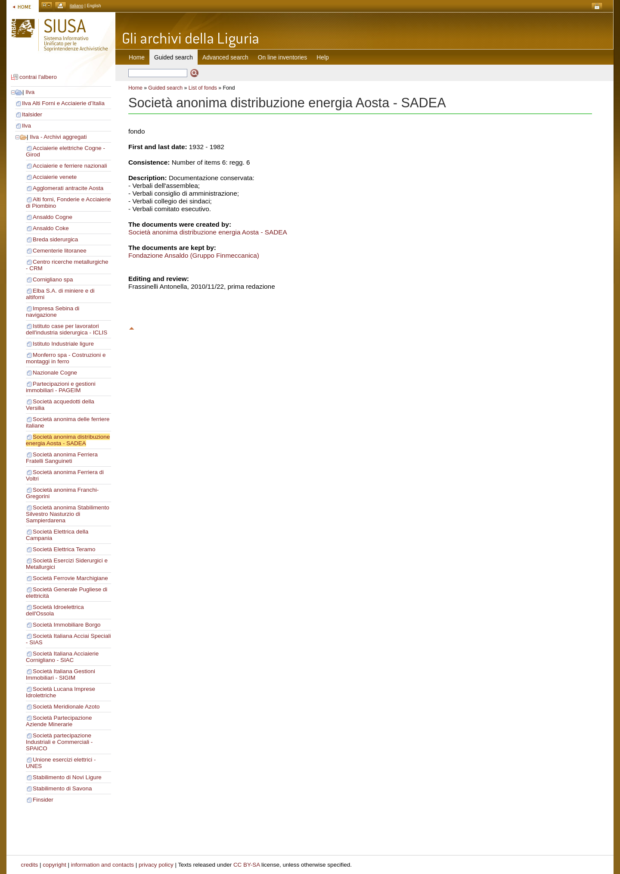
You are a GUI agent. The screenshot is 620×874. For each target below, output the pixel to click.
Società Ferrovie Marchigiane (70, 578)
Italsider (32, 114)
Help (322, 57)
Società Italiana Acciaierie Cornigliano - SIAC (62, 656)
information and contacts (102, 865)
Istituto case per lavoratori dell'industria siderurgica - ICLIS (66, 329)
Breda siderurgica (55, 239)
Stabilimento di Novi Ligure (67, 777)
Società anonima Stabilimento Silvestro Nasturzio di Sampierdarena (67, 514)
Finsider (43, 799)
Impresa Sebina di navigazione (52, 311)
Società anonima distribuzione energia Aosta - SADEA (68, 440)
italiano (77, 5)
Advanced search (225, 57)
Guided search (165, 88)
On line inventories (282, 57)
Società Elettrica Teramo (64, 549)
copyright (54, 865)
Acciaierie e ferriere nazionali (70, 165)
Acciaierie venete (55, 177)
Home (137, 57)
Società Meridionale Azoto (66, 706)
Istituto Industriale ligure (63, 343)
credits (29, 865)
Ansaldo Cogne (52, 217)
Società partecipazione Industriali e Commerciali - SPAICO (59, 742)
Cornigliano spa (53, 279)
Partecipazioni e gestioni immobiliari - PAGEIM (61, 387)
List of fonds (203, 88)
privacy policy (156, 865)
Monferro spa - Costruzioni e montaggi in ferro (66, 358)
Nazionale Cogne (55, 372)
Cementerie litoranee (60, 250)
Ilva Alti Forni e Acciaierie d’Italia (63, 103)
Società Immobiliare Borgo (67, 624)
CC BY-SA (246, 865)
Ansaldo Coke (51, 228)
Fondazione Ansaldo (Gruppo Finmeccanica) (193, 255)
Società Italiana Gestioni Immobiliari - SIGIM (60, 674)
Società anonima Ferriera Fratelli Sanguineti (62, 457)
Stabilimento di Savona (62, 788)
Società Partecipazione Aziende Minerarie (59, 721)
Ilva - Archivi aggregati (58, 137)
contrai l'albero (38, 77)
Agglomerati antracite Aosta (68, 188)
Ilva (29, 92)
